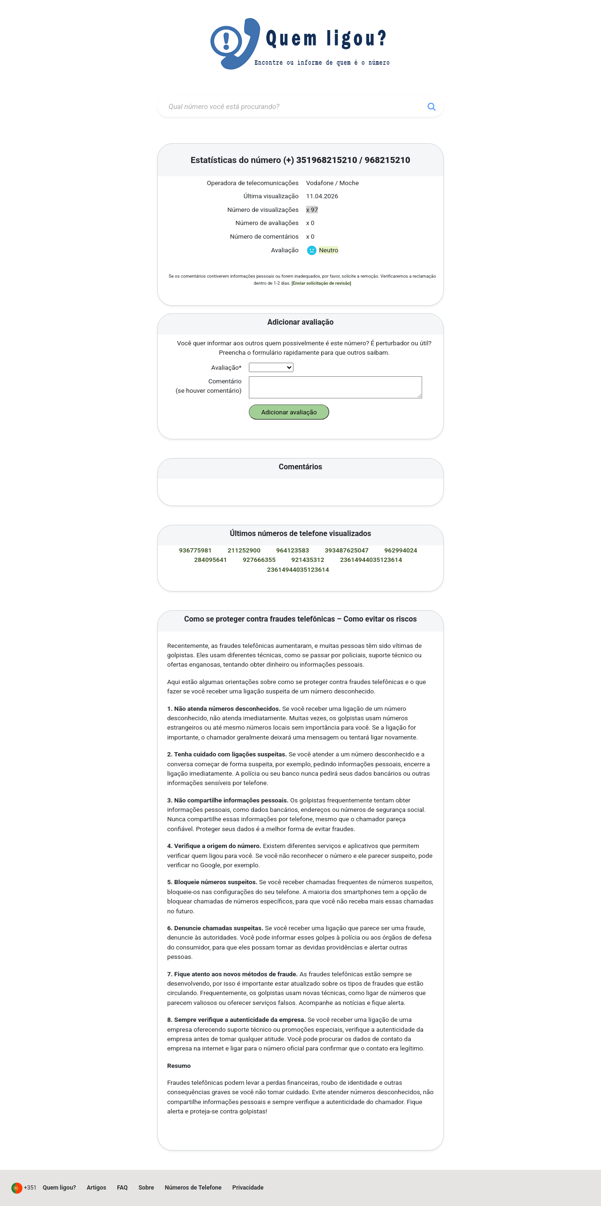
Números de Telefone (193, 1187)
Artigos (97, 1187)
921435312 (309, 559)
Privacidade (247, 1187)
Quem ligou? (59, 1187)
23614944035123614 (371, 559)
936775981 (196, 550)
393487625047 (347, 550)
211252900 (245, 550)
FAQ (122, 1187)
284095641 (211, 559)
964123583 (293, 550)
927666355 (260, 559)
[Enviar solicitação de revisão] (321, 283)
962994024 (402, 550)
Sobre (146, 1187)
